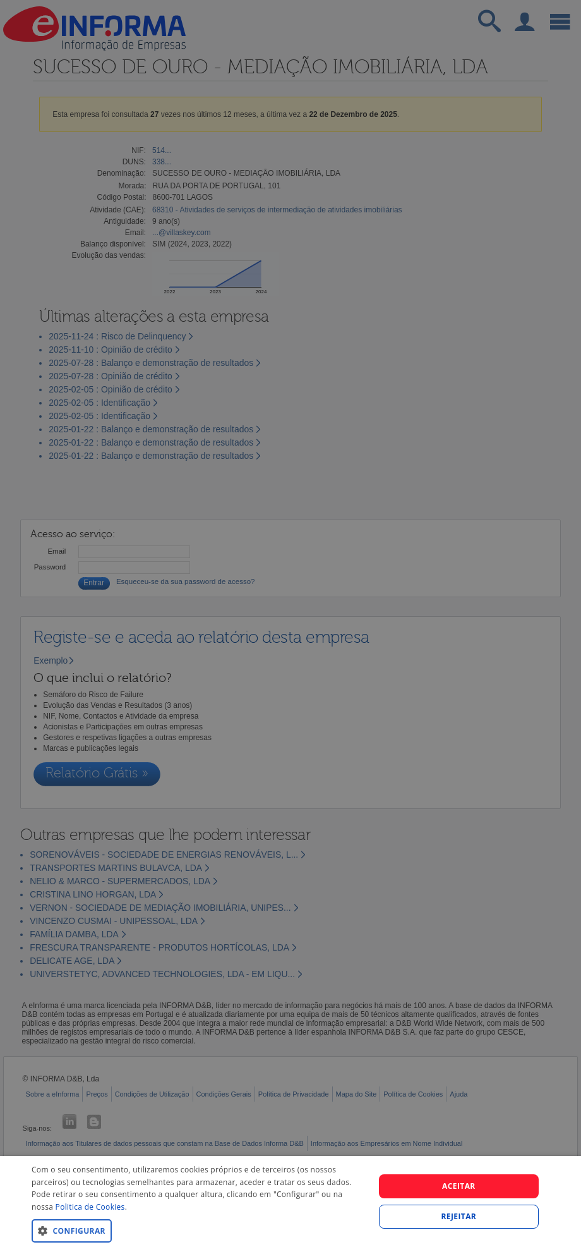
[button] (198, 1230)
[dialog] (290, 1201)
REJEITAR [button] (459, 1216)
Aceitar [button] (459, 1186)
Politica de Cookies (90, 1206)
